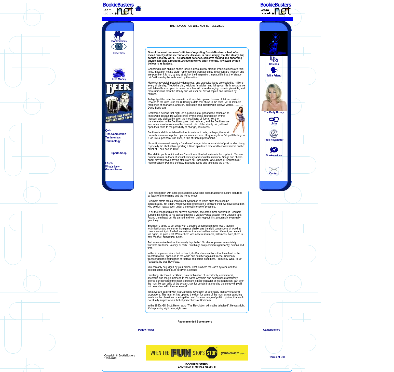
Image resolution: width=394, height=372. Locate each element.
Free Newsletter (273, 139)
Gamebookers (271, 329)
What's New (112, 166)
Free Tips (119, 53)
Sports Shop (118, 153)
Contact (274, 173)
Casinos (274, 64)
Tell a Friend (274, 75)
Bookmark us (274, 155)
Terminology (112, 141)
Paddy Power (146, 329)
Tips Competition (115, 134)
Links (274, 123)
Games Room (113, 169)
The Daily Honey (274, 112)
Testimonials (113, 137)
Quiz (108, 130)
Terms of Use (277, 357)
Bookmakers (119, 41)
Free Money (119, 79)
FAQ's (109, 163)
